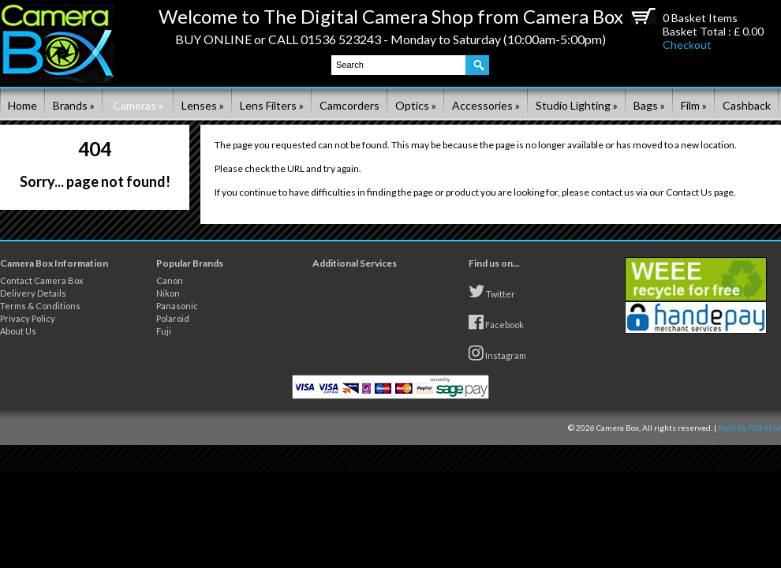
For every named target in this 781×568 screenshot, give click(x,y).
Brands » (74, 105)
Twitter (492, 291)
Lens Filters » (272, 105)
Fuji (163, 331)
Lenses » (202, 105)
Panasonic (177, 306)
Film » (694, 105)
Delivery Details (33, 293)
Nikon (168, 293)
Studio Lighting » (577, 105)
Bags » (649, 105)
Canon (169, 280)
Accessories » (486, 105)
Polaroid (172, 318)
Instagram (497, 352)
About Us (18, 331)
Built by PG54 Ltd (749, 427)
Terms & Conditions (40, 306)
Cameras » (138, 105)
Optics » (415, 105)
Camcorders (349, 105)
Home (22, 105)
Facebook (496, 322)
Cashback (747, 105)
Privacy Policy (27, 318)
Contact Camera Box (42, 280)
